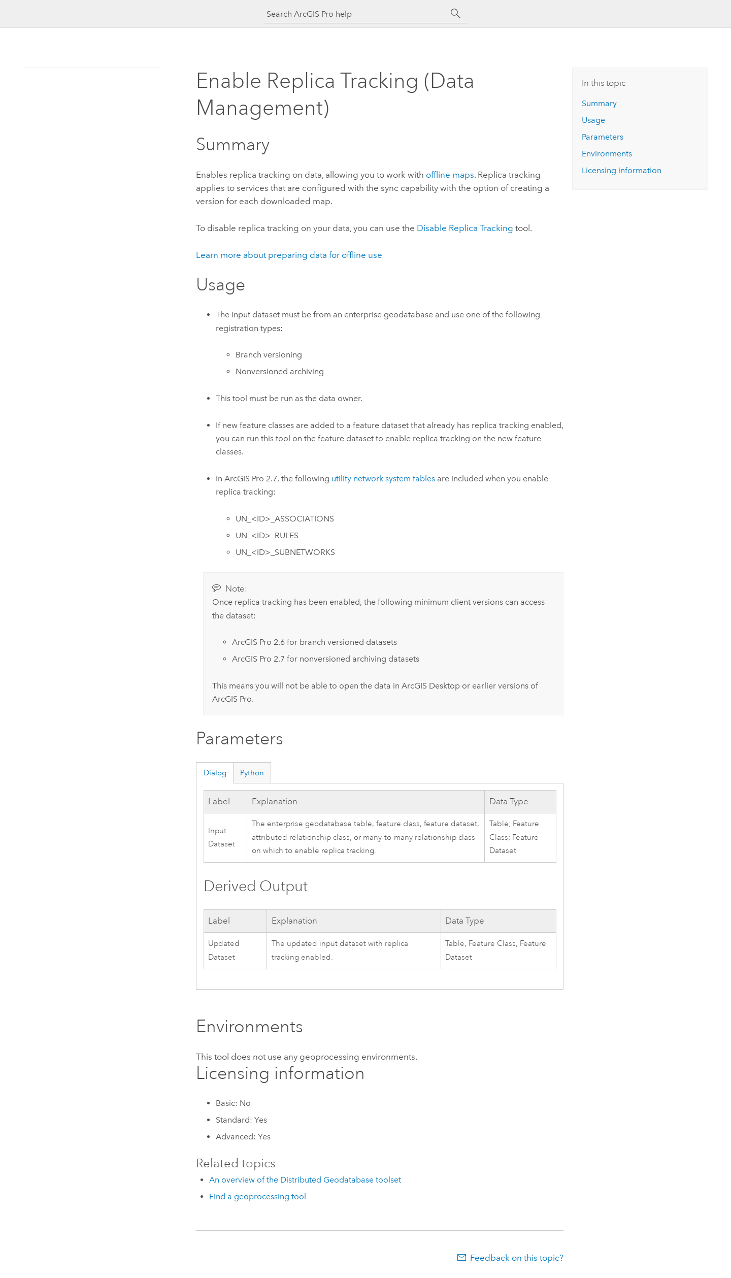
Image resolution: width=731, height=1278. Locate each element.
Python (252, 772)
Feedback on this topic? (516, 1258)
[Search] (456, 14)
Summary (599, 103)
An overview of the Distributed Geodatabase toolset (305, 1180)
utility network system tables (383, 478)
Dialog (215, 772)
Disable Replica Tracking (465, 228)
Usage (593, 120)
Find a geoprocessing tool (257, 1196)
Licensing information (621, 170)
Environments (607, 153)
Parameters (602, 137)
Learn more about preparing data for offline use (289, 255)
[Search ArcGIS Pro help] (355, 14)
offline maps (450, 175)
